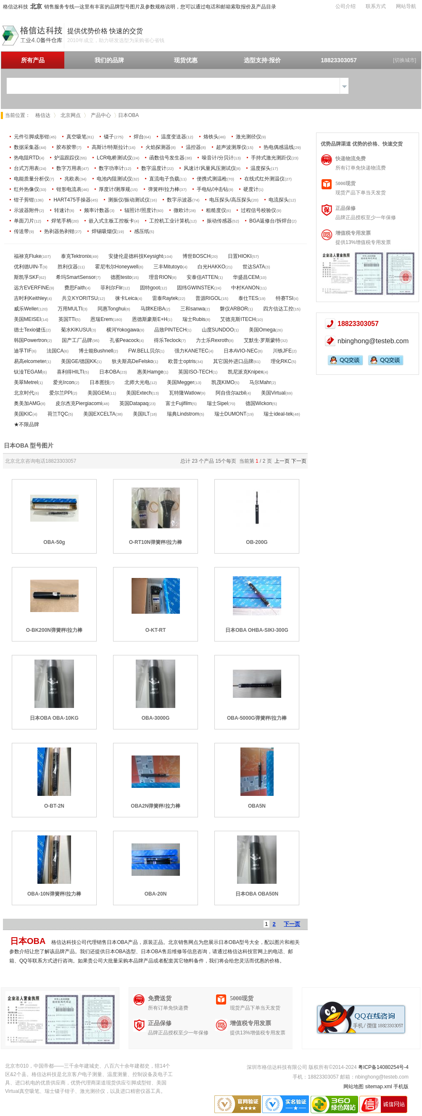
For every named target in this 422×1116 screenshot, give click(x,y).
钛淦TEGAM (28, 372)
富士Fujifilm (179, 403)
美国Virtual (273, 393)
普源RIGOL (208, 298)
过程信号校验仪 (258, 210)
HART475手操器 (71, 200)
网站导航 (406, 6)
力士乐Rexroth (212, 340)
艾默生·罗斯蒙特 (262, 340)
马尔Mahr (260, 382)
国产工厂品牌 (77, 340)
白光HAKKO (211, 267)
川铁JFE (282, 351)
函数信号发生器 (167, 158)
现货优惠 (186, 60)
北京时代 (24, 393)
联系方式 (376, 6)
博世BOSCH (196, 256)
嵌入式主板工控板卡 (111, 221)
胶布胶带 (66, 147)
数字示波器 (179, 200)
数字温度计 (153, 168)
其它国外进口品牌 (233, 361)
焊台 (139, 137)
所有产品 (33, 60)
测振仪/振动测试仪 (129, 200)
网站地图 (353, 1086)
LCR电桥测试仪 (114, 158)
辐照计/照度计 (140, 210)
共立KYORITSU (80, 298)
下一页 (298, 461)
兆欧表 (71, 179)
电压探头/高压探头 (230, 200)
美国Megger (180, 382)
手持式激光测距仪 (271, 158)
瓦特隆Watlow (184, 393)
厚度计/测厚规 (114, 189)
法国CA (55, 351)
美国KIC (23, 414)
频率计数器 (96, 210)
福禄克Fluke (27, 256)
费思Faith (75, 288)
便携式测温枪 (212, 179)
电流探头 (279, 200)
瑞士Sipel (217, 403)
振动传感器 (219, 221)
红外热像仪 (26, 189)
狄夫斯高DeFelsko (132, 361)
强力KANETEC (191, 351)
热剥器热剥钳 (59, 231)
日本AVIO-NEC (241, 351)
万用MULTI (70, 309)
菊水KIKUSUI (76, 330)
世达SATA (254, 267)
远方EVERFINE (31, 288)
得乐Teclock (167, 340)
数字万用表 (69, 168)
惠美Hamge (150, 372)
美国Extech (139, 393)
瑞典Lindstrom (183, 414)
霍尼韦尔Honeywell (116, 267)
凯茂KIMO (223, 382)
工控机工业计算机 (169, 221)
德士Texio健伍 (30, 330)
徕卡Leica (126, 298)
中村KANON (245, 288)
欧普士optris (181, 361)
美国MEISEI (27, 319)
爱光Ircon (63, 382)
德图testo (121, 277)
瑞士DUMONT (230, 414)
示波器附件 (26, 210)
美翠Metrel (26, 382)
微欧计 (181, 210)
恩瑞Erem (101, 319)
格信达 (42, 115)
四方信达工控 (278, 309)
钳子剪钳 (24, 200)
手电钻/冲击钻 (212, 189)
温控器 (193, 147)
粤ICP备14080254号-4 (383, 1067)
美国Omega (262, 330)
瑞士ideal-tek (278, 414)
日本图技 (100, 382)
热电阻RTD (26, 158)
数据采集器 (26, 147)
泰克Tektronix (76, 256)
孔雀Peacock (124, 340)
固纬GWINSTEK (195, 288)
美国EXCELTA (99, 414)
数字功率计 (111, 168)
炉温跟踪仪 (66, 158)
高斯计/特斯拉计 (110, 147)
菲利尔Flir (111, 288)
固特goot (150, 288)
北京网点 (71, 115)
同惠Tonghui (111, 309)
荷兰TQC (57, 414)
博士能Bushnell (96, 351)
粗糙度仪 (216, 210)
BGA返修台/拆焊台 (270, 221)
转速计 (61, 210)
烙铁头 (211, 137)
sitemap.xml (378, 1086)
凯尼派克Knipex (246, 372)
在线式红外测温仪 (264, 179)
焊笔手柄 (61, 221)
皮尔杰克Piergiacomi (78, 403)
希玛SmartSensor (75, 277)
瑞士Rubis (194, 319)
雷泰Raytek (165, 298)
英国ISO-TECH (195, 372)
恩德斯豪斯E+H (149, 319)
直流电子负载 (164, 179)
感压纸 (141, 231)
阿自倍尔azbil (231, 393)
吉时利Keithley (30, 298)
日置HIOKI (240, 256)
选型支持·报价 (262, 60)
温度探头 (261, 168)
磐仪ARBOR (234, 309)
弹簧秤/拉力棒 (163, 189)
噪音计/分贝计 (217, 158)
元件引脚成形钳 (31, 137)
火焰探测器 (158, 147)
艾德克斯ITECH (238, 319)
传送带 (21, 231)
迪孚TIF (23, 351)
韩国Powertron (30, 340)
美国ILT (141, 414)
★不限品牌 (26, 424)
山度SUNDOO (218, 330)
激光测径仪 (248, 137)
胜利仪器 (68, 267)
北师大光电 (137, 382)
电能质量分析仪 (31, 179)
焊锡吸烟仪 (104, 231)
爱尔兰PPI (60, 393)
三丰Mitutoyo (167, 267)
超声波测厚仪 (231, 147)
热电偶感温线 (279, 147)
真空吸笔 (76, 137)
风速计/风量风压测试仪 (209, 168)
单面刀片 (24, 221)
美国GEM (98, 393)
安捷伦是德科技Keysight (135, 256)
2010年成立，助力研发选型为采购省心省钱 (115, 40)
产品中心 (101, 115)
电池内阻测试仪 (114, 179)
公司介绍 (345, 6)
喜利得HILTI (70, 372)
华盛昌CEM (246, 277)
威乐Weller (26, 309)
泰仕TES (248, 298)
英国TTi (67, 319)
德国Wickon (258, 403)
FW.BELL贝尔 (144, 351)
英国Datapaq (133, 403)
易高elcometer (30, 361)
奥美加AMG (27, 403)
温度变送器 (173, 137)
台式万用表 (26, 168)
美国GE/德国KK (79, 361)
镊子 (109, 137)
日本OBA (109, 372)
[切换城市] (404, 60)
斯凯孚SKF (26, 277)
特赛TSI (285, 298)
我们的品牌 (109, 60)
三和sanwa (192, 309)
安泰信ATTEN (202, 277)
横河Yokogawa (123, 330)
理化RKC (281, 361)
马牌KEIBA (152, 309)
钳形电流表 (69, 189)
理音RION (160, 277)
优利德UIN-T (28, 267)
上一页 (282, 461)
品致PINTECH (170, 330)
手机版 (401, 1086)
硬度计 (250, 189)
